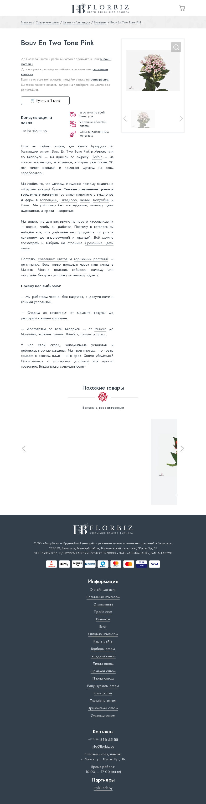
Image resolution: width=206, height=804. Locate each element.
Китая (25, 205)
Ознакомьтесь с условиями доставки (55, 361)
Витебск (72, 334)
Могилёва (28, 334)
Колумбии (101, 200)
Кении (85, 200)
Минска (100, 329)
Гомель (58, 334)
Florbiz (97, 157)
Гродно (86, 334)
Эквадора (69, 200)
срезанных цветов (52, 259)
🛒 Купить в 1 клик (45, 100)
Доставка (86, 112)
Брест (101, 334)
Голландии (48, 200)
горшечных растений (91, 259)
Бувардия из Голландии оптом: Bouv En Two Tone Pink (67, 149)
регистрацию (99, 79)
